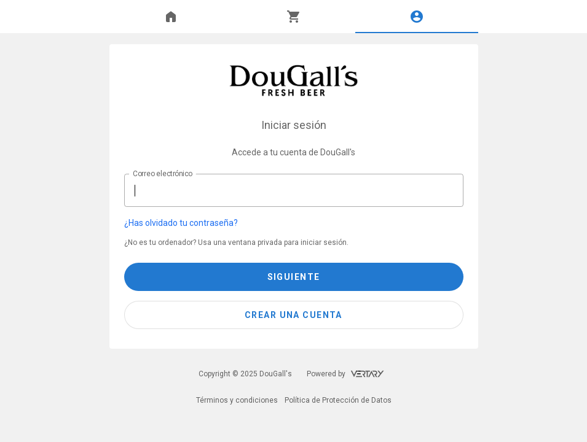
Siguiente (293, 277)
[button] (286, 223)
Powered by (345, 374)
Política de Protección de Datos (338, 400)
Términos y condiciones (237, 400)
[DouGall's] (293, 80)
